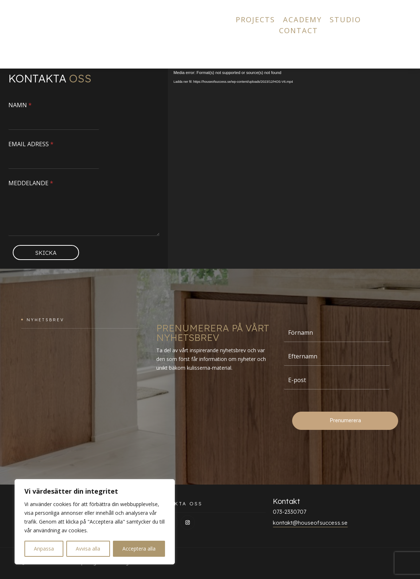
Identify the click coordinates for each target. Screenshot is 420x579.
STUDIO (345, 20)
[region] (95, 521)
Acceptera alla (139, 548)
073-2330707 (289, 511)
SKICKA (45, 252)
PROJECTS (255, 20)
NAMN (20, 105)
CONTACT (298, 31)
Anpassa (44, 548)
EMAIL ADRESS (31, 144)
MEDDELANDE (30, 183)
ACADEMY (302, 20)
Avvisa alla (88, 548)
